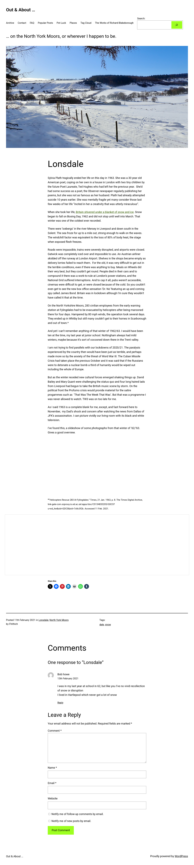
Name (52, 767)
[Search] (176, 25)
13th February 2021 (67, 678)
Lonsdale (43, 620)
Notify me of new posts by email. (71, 821)
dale (101, 624)
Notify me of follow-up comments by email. (77, 814)
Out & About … (20, 9)
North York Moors (59, 620)
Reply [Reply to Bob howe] (60, 702)
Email (52, 783)
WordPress (181, 856)
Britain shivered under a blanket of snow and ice (105, 212)
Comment (55, 730)
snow (108, 624)
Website (52, 798)
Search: (141, 18)
